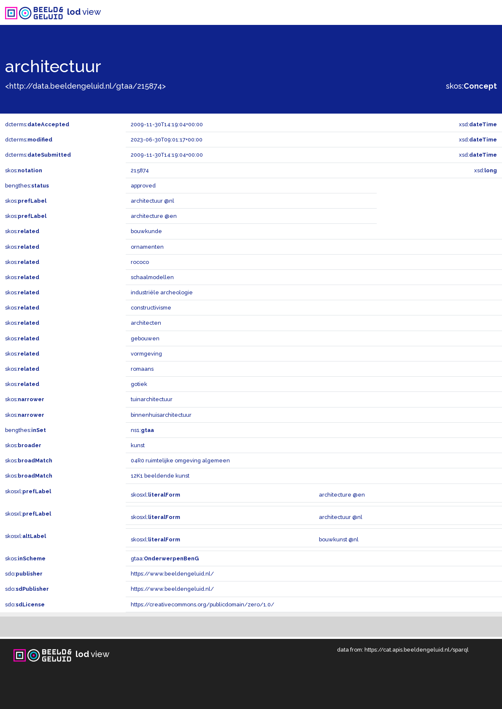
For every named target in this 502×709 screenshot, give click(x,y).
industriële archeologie (162, 292)
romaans (142, 369)
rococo (140, 262)
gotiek (139, 384)
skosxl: (28, 491)
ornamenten (147, 247)
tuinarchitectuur (152, 399)
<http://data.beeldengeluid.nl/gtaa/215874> (85, 85)
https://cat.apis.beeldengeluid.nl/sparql (416, 650)
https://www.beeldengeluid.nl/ (172, 573)
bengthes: (27, 185)
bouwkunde (146, 231)
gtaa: (165, 558)
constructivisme (151, 307)
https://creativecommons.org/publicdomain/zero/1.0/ (202, 604)
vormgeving (146, 353)
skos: (471, 85)
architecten (146, 323)
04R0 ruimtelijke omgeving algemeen (180, 460)
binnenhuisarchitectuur (161, 415)
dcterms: (37, 124)
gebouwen (145, 338)
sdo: (24, 573)
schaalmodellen (152, 277)
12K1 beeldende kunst (160, 476)
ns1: (142, 430)
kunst (138, 445)
